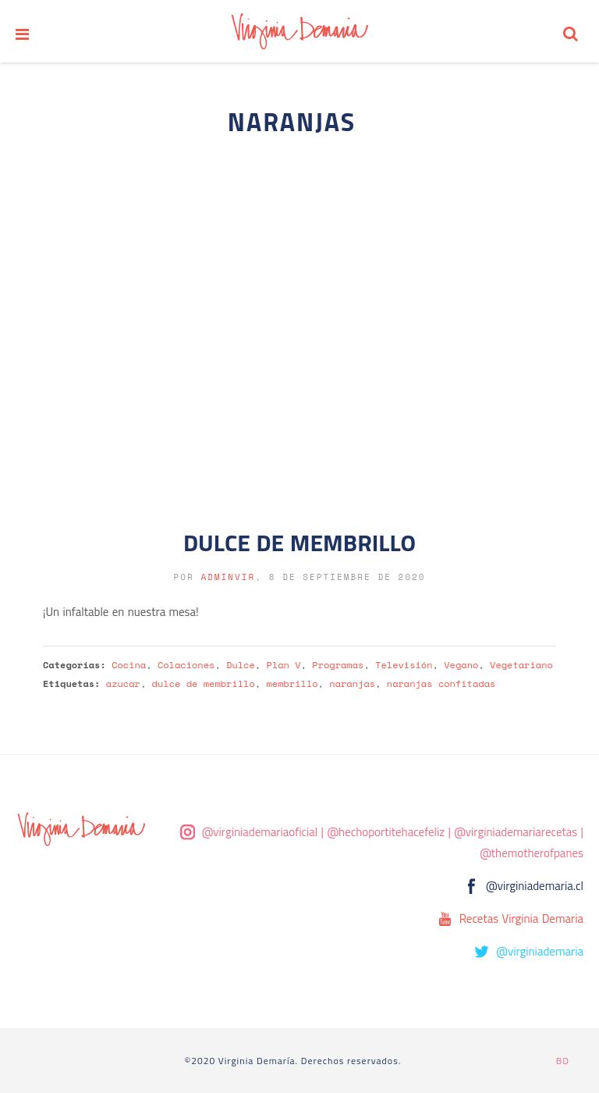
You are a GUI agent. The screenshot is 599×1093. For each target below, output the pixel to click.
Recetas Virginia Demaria (521, 918)
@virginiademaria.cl (534, 886)
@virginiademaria (539, 951)
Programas (337, 664)
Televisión (403, 664)
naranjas (352, 683)
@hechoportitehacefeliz (386, 832)
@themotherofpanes (531, 853)
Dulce (240, 664)
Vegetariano (521, 664)
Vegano (461, 664)
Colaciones (186, 664)
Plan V (284, 664)
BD (562, 1060)
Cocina (129, 664)
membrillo (292, 683)
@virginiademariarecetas (515, 832)
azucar (123, 683)
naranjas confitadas (441, 683)
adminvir (227, 577)
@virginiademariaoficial (260, 832)
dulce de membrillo (203, 683)
